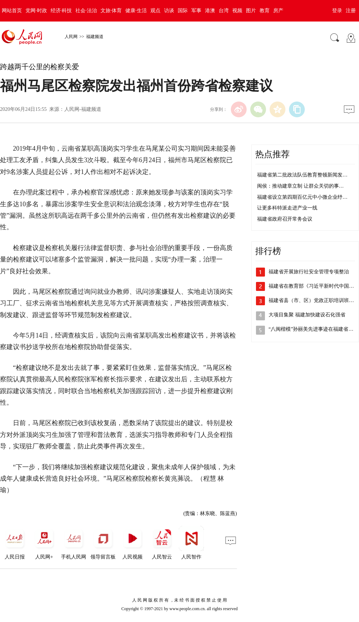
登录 (337, 10)
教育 (265, 10)
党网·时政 (36, 10)
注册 (351, 10)
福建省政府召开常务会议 (284, 219)
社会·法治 (86, 10)
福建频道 (94, 36)
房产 (278, 10)
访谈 (169, 10)
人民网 (71, 36)
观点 (155, 10)
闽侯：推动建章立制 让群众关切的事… (300, 186)
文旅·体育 (111, 10)
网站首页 (12, 10)
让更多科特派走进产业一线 (287, 208)
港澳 (210, 10)
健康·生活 (136, 10)
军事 (196, 10)
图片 (251, 10)
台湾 (224, 10)
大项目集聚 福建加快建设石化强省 (307, 314)
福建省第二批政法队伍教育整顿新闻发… (302, 175)
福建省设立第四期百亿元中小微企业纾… (302, 197)
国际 (183, 10)
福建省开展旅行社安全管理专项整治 (309, 271)
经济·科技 (61, 10)
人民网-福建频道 (82, 109)
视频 (237, 10)
